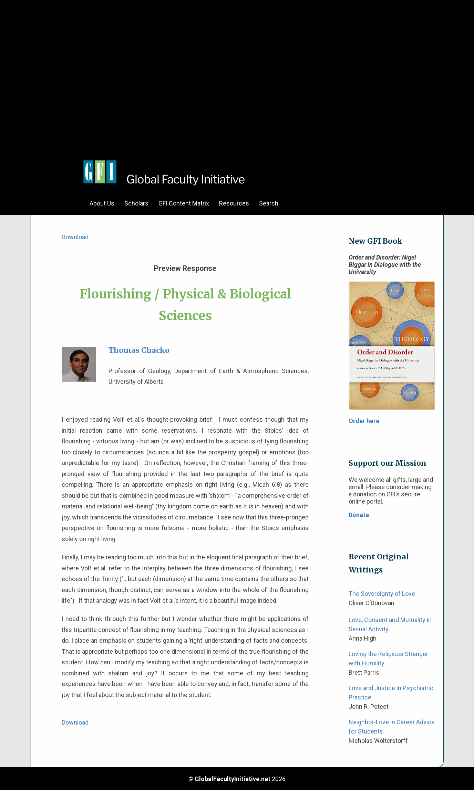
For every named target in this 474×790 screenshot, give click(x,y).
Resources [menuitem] (234, 203)
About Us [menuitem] (102, 203)
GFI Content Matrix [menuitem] (183, 203)
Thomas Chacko (139, 350)
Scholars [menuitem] (136, 203)
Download (75, 237)
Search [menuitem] (268, 203)
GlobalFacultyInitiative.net (232, 778)
